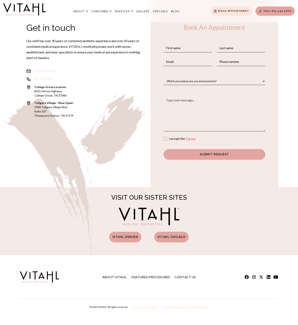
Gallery (143, 11)
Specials (160, 11)
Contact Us (185, 277)
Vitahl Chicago (171, 237)
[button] (80, 11)
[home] (24, 11)
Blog (175, 11)
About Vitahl (114, 277)
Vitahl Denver (125, 237)
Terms (190, 138)
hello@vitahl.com (46, 71)
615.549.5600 (43, 79)
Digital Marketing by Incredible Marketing (185, 306)
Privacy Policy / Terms (145, 306)
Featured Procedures (150, 277)
